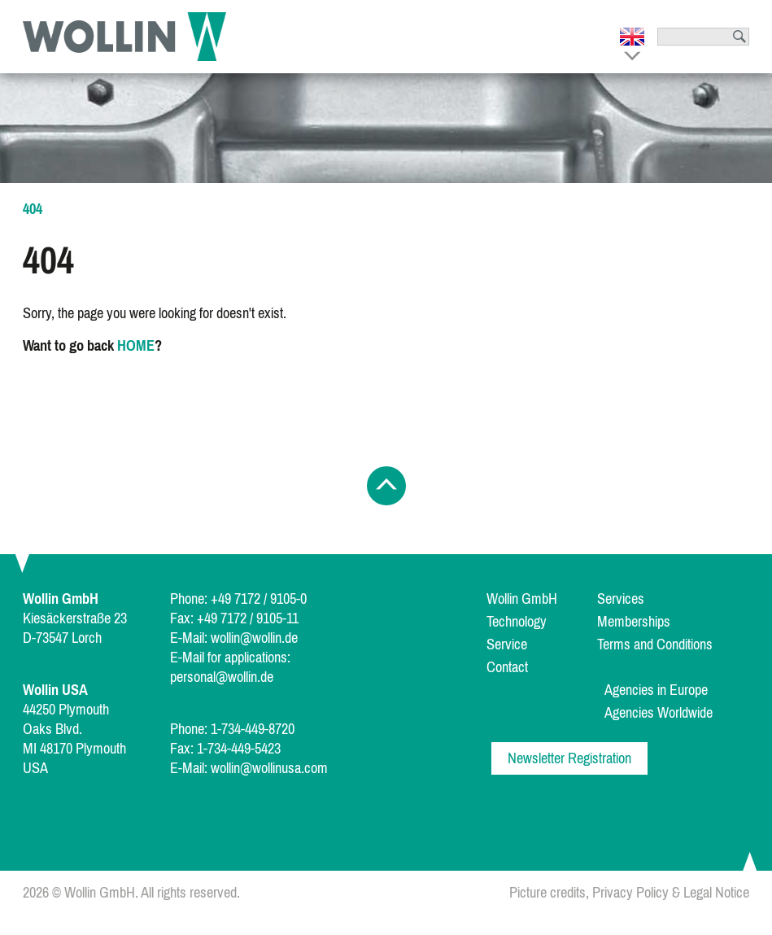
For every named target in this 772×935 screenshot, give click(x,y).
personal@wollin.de (221, 677)
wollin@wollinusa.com (269, 768)
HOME (136, 346)
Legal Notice (716, 893)
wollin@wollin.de (254, 638)
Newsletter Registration (569, 758)
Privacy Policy (630, 893)
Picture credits (547, 893)
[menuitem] (540, 599)
